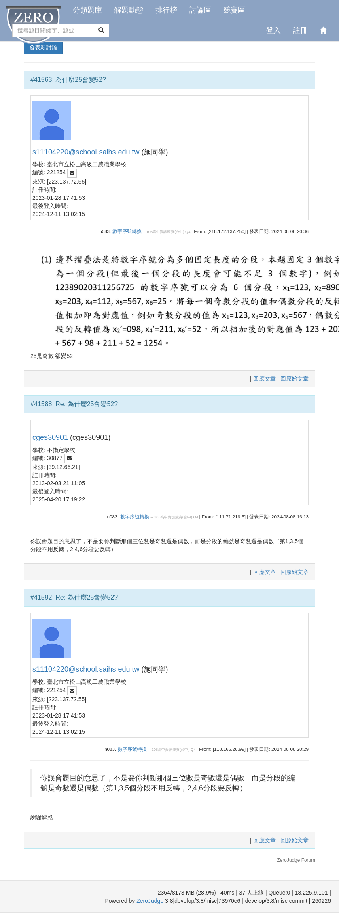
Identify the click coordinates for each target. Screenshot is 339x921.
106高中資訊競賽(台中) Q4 (168, 232)
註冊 (300, 30)
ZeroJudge (149, 900)
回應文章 (265, 378)
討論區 (200, 10)
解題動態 (128, 10)
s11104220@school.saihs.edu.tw (85, 152)
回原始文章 (294, 378)
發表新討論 (43, 47)
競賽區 (234, 10)
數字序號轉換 (127, 231)
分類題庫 (87, 10)
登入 (273, 30)
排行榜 (166, 10)
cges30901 (50, 437)
